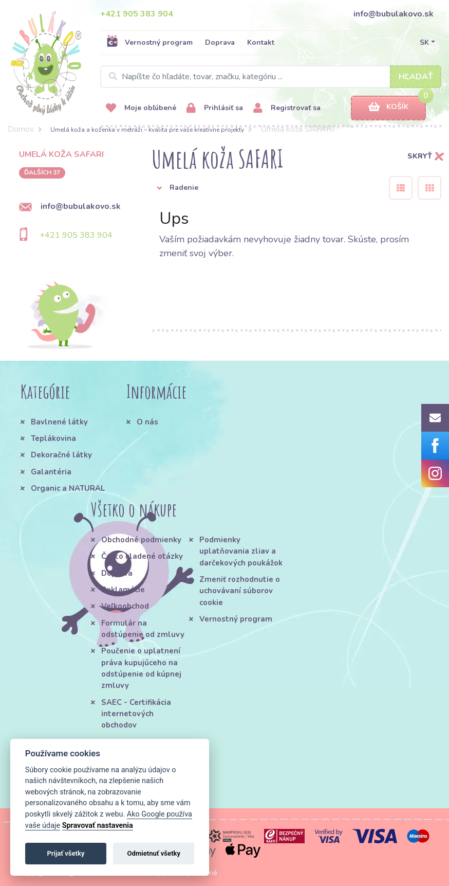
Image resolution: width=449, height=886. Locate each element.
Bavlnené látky (59, 422)
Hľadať (416, 76)
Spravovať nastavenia (97, 825)
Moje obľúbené (141, 108)
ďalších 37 (42, 172)
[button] (262, 188)
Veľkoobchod (125, 606)
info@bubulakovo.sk (393, 14)
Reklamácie (123, 589)
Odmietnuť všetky (153, 853)
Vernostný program (149, 42)
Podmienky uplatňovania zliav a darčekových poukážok (241, 551)
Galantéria (51, 472)
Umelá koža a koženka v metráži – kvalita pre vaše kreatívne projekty (147, 130)
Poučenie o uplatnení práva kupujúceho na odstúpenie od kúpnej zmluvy (141, 668)
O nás (147, 422)
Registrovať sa (287, 108)
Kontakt (260, 42)
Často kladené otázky (142, 556)
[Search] (270, 76)
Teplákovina (53, 438)
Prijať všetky (65, 853)
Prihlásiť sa (214, 108)
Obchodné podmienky (141, 540)
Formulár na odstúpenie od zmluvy (142, 629)
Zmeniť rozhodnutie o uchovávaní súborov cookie (239, 591)
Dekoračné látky (61, 455)
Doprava (220, 42)
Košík (388, 107)
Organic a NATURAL (68, 488)
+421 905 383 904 (136, 14)
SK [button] (424, 42)
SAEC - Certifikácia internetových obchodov (136, 714)
